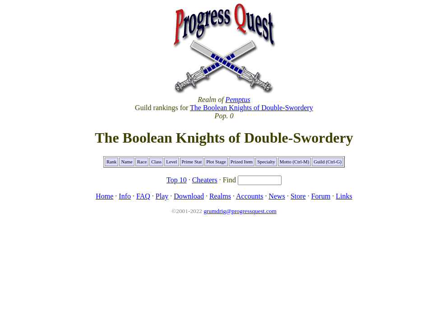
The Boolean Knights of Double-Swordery (251, 107)
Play (162, 196)
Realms (220, 196)
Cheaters (204, 180)
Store (298, 196)
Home (104, 196)
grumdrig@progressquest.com (239, 211)
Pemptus (238, 99)
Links (344, 196)
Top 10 (176, 180)
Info (125, 196)
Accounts (249, 196)
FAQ (143, 196)
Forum (321, 196)
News (276, 196)
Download (189, 196)
